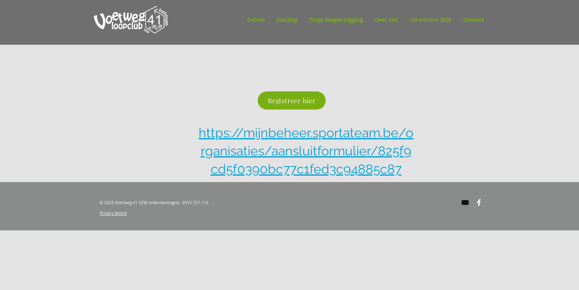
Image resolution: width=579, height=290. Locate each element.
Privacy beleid (113, 213)
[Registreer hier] (292, 100)
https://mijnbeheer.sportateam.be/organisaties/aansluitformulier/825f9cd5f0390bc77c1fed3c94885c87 (306, 150)
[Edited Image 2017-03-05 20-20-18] (465, 202)
